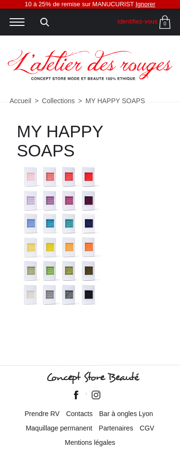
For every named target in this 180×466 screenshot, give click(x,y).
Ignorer (145, 4)
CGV (147, 428)
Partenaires (116, 428)
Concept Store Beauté (92, 377)
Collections (58, 101)
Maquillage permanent (59, 428)
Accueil (20, 101)
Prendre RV (42, 414)
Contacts (79, 414)
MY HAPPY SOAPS (115, 101)
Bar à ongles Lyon (126, 414)
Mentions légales (90, 442)
